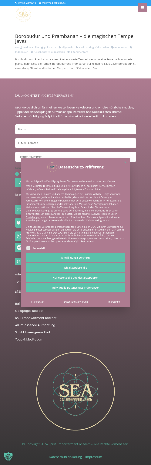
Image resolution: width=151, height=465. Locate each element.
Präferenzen (37, 301)
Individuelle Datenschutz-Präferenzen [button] (75, 287)
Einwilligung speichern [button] (75, 257)
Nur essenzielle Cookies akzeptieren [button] (76, 277)
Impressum (114, 301)
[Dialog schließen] (125, 162)
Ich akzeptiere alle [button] (75, 267)
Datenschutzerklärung (37, 210)
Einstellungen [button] (33, 217)
